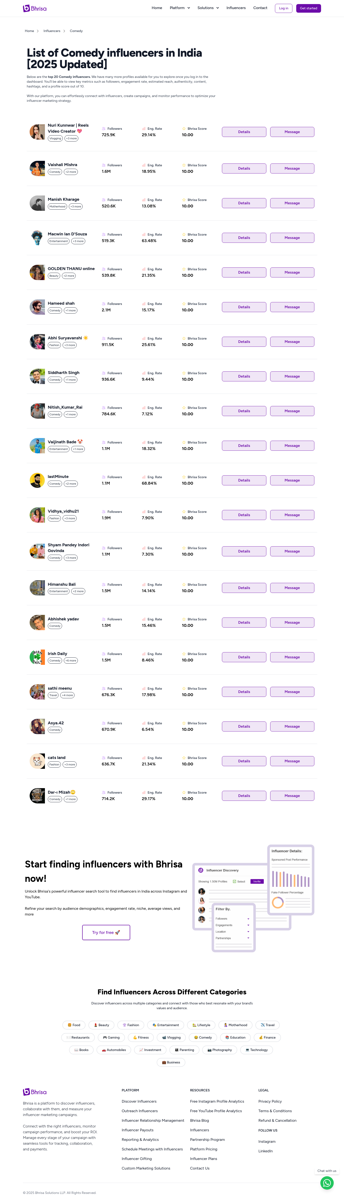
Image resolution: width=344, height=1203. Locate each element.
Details (244, 132)
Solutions (208, 7)
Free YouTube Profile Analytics (216, 1111)
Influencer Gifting (137, 1158)
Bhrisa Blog (199, 1120)
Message (292, 132)
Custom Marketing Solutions (146, 1168)
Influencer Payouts (137, 1130)
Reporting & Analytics (140, 1139)
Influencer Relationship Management (153, 1120)
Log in (283, 8)
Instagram (266, 1141)
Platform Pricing (203, 1149)
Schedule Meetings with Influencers (152, 1149)
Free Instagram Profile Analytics (217, 1101)
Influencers (236, 7)
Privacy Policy (270, 1101)
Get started (308, 8)
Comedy (76, 31)
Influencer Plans (203, 1158)
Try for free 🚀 (106, 932)
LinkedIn (265, 1151)
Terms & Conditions (275, 1111)
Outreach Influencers (140, 1111)
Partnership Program (207, 1139)
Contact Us (200, 1168)
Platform (180, 7)
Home (157, 7)
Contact (260, 7)
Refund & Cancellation (277, 1120)
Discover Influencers (139, 1101)
